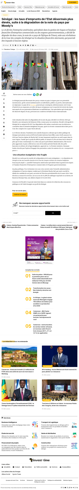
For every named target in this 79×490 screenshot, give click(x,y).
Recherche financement (8, 7)
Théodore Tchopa (9, 49)
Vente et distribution (48, 433)
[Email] (28, 45)
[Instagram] (67, 488)
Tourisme (47, 400)
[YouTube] (65, 488)
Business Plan (28, 7)
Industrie (6, 366)
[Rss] (77, 488)
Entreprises (47, 366)
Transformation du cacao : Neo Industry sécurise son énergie (42, 290)
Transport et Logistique (49, 422)
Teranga (33, 105)
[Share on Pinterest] (15, 45)
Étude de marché (67, 7)
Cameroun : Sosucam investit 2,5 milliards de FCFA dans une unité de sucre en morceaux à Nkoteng (18, 372)
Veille (19, 7)
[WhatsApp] (75, 488)
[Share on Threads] (25, 45)
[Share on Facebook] (10, 45)
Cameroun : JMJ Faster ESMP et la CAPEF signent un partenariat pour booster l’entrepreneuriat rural (42, 315)
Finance (5, 15)
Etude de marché (8, 433)
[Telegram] (73, 488)
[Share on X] (13, 45)
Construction (46, 443)
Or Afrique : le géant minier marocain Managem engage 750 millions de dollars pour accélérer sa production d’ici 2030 (42, 302)
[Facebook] (61, 488)
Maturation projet (39, 7)
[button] (2, 2)
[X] (63, 488)
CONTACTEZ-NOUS (20, 194)
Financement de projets (10, 443)
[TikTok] (69, 488)
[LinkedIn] (71, 488)
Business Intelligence (9, 422)
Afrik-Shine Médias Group (29, 488)
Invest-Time (7, 488)
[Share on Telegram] (23, 45)
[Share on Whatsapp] (18, 45)
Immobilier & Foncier (53, 7)
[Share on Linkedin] (20, 45)
